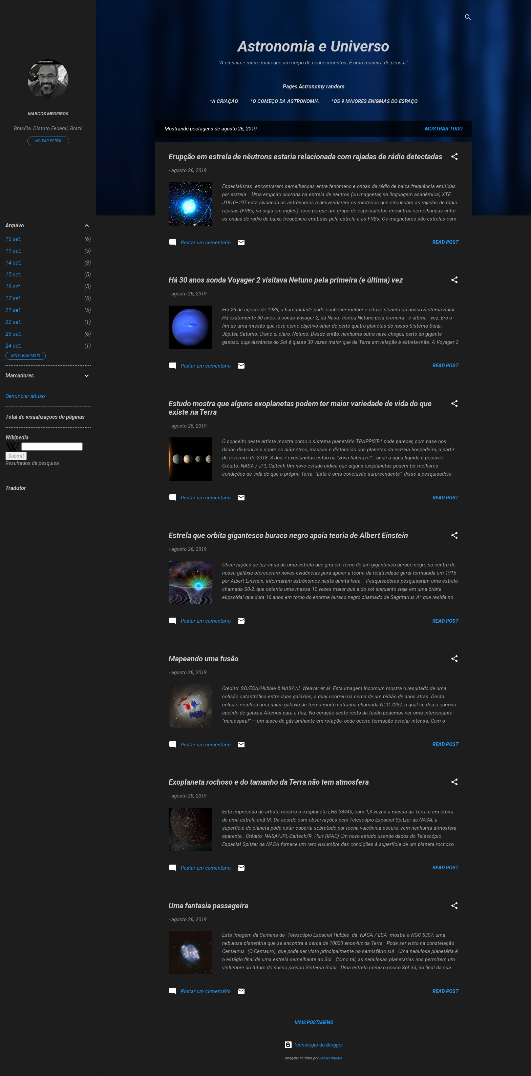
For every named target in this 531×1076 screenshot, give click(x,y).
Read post (445, 242)
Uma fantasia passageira (208, 906)
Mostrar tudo (444, 129)
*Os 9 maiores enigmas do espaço (374, 101)
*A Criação (224, 101)
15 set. (13, 274)
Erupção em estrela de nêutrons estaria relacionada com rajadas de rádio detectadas (305, 156)
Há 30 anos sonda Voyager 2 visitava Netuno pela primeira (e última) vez (286, 280)
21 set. (13, 310)
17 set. (13, 298)
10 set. (13, 239)
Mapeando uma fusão (203, 659)
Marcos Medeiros (48, 113)
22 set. (13, 322)
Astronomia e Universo (313, 46)
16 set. (13, 286)
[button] (454, 157)
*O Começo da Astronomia (284, 101)
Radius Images (330, 1058)
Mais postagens (314, 1022)
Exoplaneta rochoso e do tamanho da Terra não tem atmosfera (269, 782)
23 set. (13, 334)
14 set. (13, 263)
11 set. (13, 251)
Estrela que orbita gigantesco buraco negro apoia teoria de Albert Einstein (288, 535)
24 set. (13, 346)
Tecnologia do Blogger (313, 1045)
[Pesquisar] (468, 18)
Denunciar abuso (25, 396)
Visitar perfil (48, 141)
